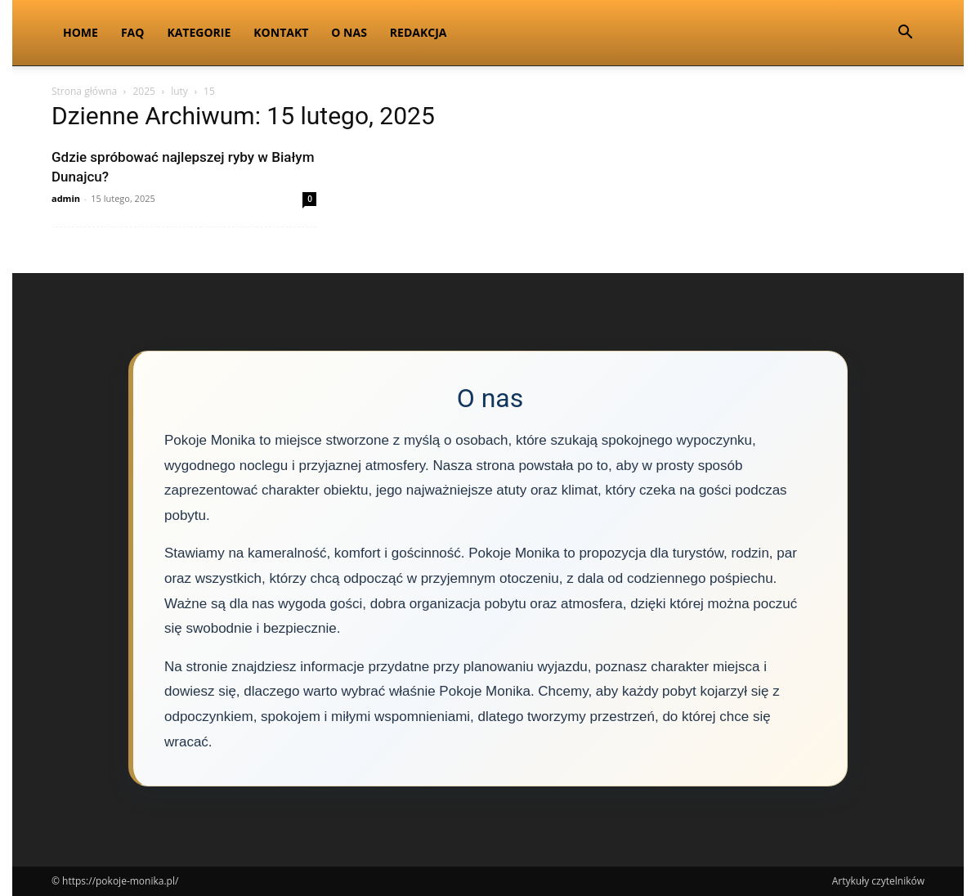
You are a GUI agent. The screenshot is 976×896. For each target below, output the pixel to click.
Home (80, 32)
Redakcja (418, 32)
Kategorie (199, 32)
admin (65, 198)
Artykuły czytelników (878, 881)
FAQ (133, 32)
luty (179, 91)
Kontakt (280, 32)
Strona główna (84, 91)
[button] (905, 34)
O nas (349, 32)
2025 (143, 91)
